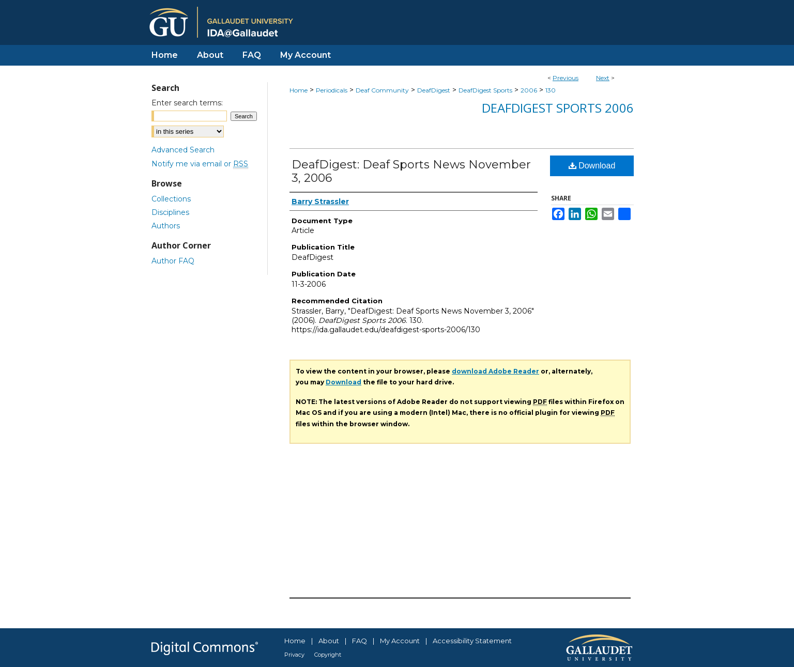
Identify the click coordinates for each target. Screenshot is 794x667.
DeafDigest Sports (485, 90)
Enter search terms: (187, 102)
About (328, 641)
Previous (565, 78)
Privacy (294, 654)
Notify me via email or (199, 163)
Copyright (327, 654)
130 (550, 90)
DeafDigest (433, 90)
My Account (400, 641)
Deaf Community (382, 90)
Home (298, 90)
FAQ (359, 641)
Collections (171, 199)
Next (602, 78)
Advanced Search (183, 149)
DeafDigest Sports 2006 (558, 107)
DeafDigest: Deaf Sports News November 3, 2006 (411, 171)
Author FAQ (172, 261)
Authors (165, 225)
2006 (529, 90)
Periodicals (331, 90)
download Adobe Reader (495, 371)
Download (592, 165)
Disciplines (170, 212)
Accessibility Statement (472, 641)
